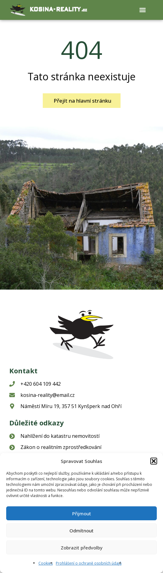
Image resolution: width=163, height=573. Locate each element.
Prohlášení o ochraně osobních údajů (88, 563)
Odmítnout (81, 530)
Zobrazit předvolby (82, 547)
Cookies (45, 563)
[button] (154, 461)
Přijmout (81, 513)
